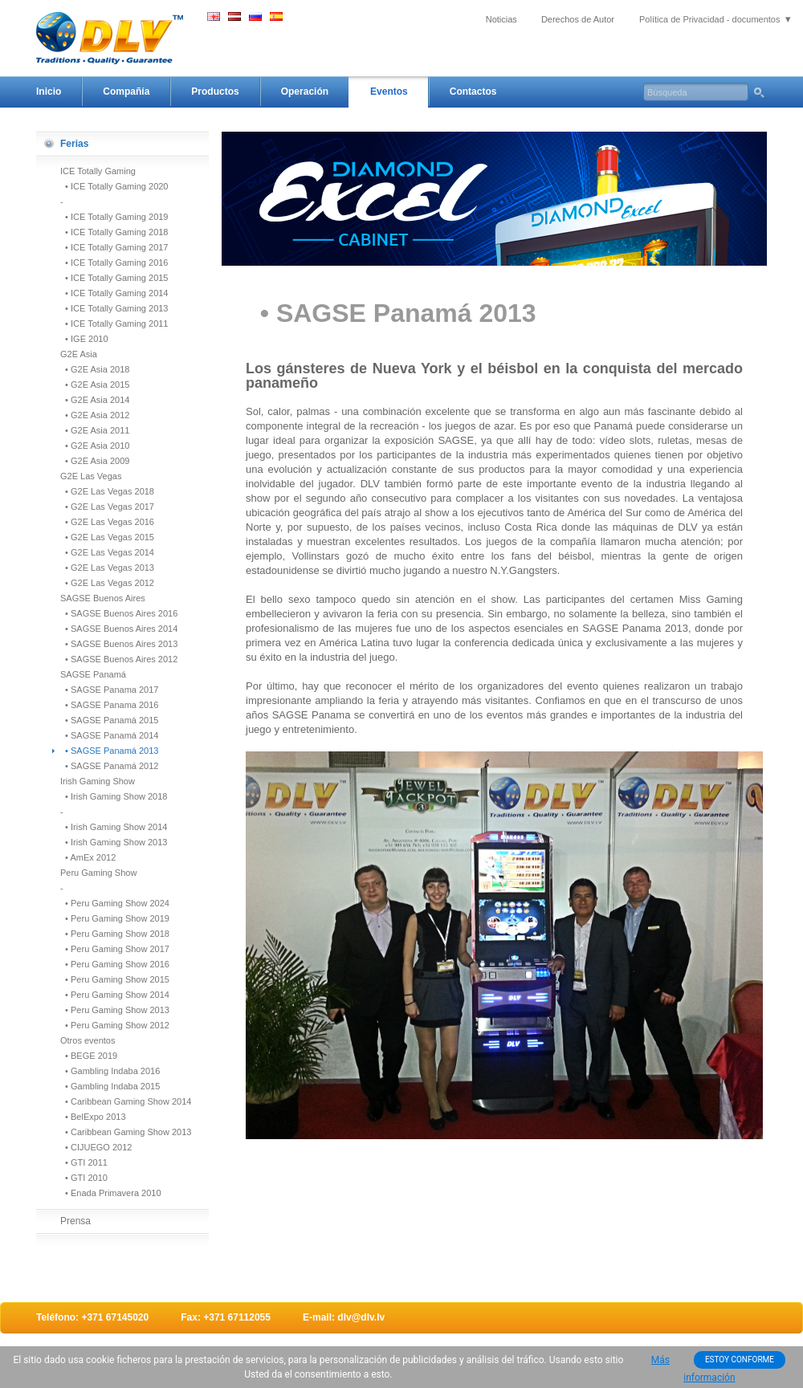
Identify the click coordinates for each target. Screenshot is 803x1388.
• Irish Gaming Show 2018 (113, 796)
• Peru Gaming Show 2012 (114, 1025)
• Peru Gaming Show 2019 (114, 918)
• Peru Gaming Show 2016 (114, 964)
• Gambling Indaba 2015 (110, 1086)
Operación (304, 91)
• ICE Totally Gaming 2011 (114, 323)
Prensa (75, 1221)
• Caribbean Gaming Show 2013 (125, 1132)
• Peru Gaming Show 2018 (114, 933)
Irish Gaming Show (97, 781)
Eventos (389, 91)
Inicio (48, 91)
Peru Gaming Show (98, 872)
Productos (214, 91)
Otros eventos (87, 1040)
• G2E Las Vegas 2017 (107, 506)
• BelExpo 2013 (93, 1116)
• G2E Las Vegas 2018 (107, 491)
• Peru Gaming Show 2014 (114, 994)
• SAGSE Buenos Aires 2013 (118, 644)
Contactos (473, 91)
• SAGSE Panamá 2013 (109, 750)
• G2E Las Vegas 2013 (107, 567)
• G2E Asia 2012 (94, 415)
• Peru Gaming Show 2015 (114, 979)
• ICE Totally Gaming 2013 (114, 308)
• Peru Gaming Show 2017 (114, 949)
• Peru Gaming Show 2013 (114, 1010)
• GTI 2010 (84, 1177)
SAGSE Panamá (93, 674)
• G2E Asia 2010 (94, 445)
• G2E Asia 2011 (94, 430)
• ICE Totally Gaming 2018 (114, 232)
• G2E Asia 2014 (94, 400)
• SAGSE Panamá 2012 (109, 766)
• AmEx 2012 (88, 857)
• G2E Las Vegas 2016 (107, 522)
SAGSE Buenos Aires (102, 598)
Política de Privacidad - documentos (709, 19)
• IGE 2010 (84, 339)
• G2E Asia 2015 (94, 384)
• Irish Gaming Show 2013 (113, 842)
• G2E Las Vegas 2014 (107, 552)
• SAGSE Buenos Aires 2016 (118, 613)
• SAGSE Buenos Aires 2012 (118, 659)
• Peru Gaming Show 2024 (114, 903)
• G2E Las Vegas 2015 (107, 537)
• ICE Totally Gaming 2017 (114, 247)
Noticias (501, 19)
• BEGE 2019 (88, 1055)
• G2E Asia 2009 (94, 461)
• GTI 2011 (84, 1162)
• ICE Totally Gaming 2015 (114, 278)
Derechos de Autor (577, 19)
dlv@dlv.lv (361, 1317)
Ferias (74, 143)
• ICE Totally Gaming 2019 (114, 217)
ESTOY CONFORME (739, 1359)
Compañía (126, 91)
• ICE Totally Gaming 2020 (114, 186)
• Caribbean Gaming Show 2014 (125, 1101)
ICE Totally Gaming (98, 171)
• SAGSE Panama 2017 (109, 689)
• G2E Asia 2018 (94, 369)
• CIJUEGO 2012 (96, 1147)
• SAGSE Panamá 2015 (109, 720)
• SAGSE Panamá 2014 (109, 735)
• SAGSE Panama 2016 (109, 705)
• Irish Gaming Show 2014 (113, 827)
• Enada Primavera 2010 (110, 1193)
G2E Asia (78, 354)
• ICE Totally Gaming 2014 (114, 293)
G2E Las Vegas (90, 476)
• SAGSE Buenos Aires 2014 (118, 628)
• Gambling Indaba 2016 (110, 1071)
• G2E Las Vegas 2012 (107, 583)
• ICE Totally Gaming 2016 (114, 262)
